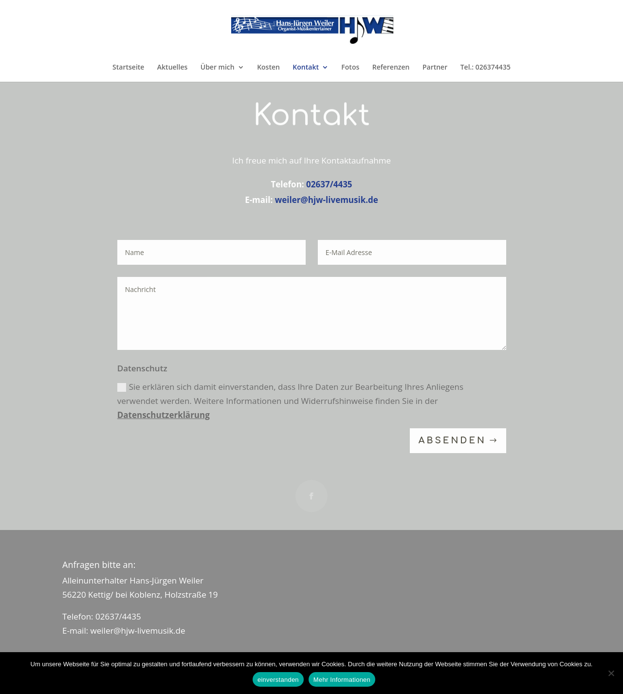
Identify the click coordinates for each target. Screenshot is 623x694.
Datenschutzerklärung (163, 414)
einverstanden (278, 679)
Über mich (218, 68)
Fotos (350, 68)
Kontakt (306, 68)
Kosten (268, 68)
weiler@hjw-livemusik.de (326, 199)
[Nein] (611, 673)
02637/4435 (329, 184)
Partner (434, 68)
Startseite (128, 68)
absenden (452, 441)
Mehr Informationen (341, 679)
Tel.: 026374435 (485, 68)
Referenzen (391, 68)
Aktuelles (172, 68)
